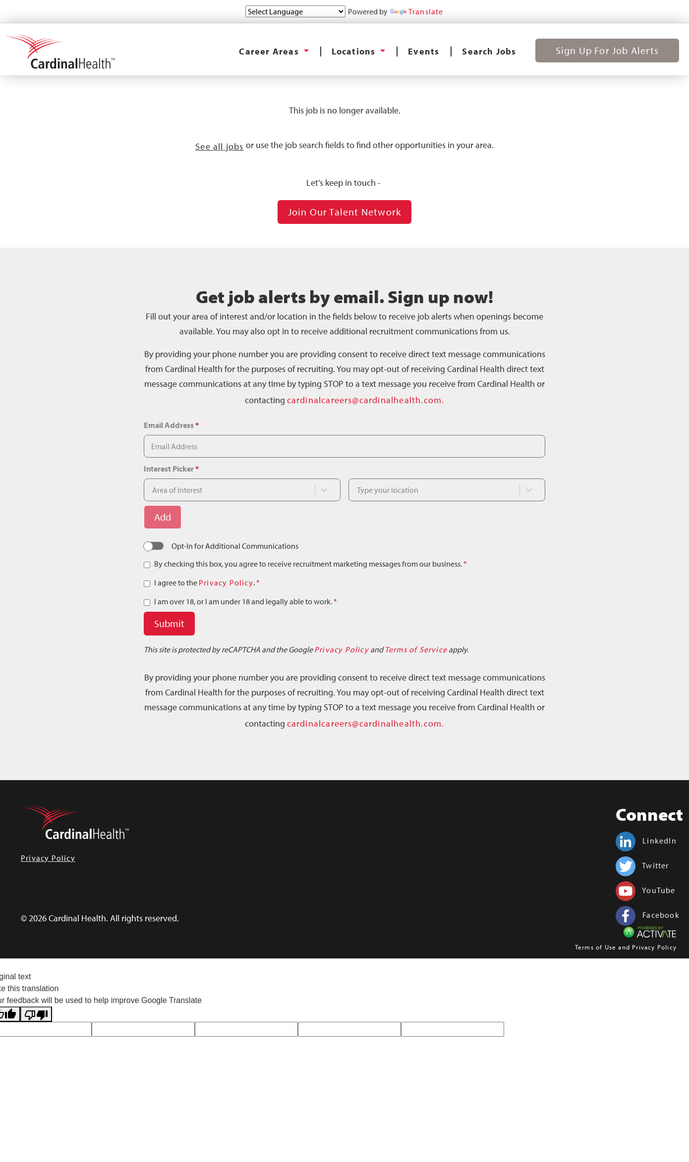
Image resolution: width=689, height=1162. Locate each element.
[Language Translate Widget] (295, 11)
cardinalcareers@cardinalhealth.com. (366, 400)
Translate (417, 11)
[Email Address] (344, 446)
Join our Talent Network (345, 212)
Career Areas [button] (270, 51)
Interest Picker (171, 469)
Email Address (171, 425)
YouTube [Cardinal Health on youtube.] (646, 890)
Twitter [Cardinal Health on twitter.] (642, 865)
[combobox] (232, 490)
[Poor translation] (36, 1014)
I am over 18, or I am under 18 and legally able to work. (245, 601)
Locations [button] (355, 51)
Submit (169, 623)
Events (423, 51)
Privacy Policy (226, 582)
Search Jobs (489, 51)
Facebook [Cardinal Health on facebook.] (648, 915)
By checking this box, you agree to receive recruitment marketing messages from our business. (310, 564)
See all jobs (219, 146)
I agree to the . (207, 582)
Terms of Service (416, 649)
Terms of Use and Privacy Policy (626, 947)
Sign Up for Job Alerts (607, 50)
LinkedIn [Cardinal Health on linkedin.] (646, 840)
